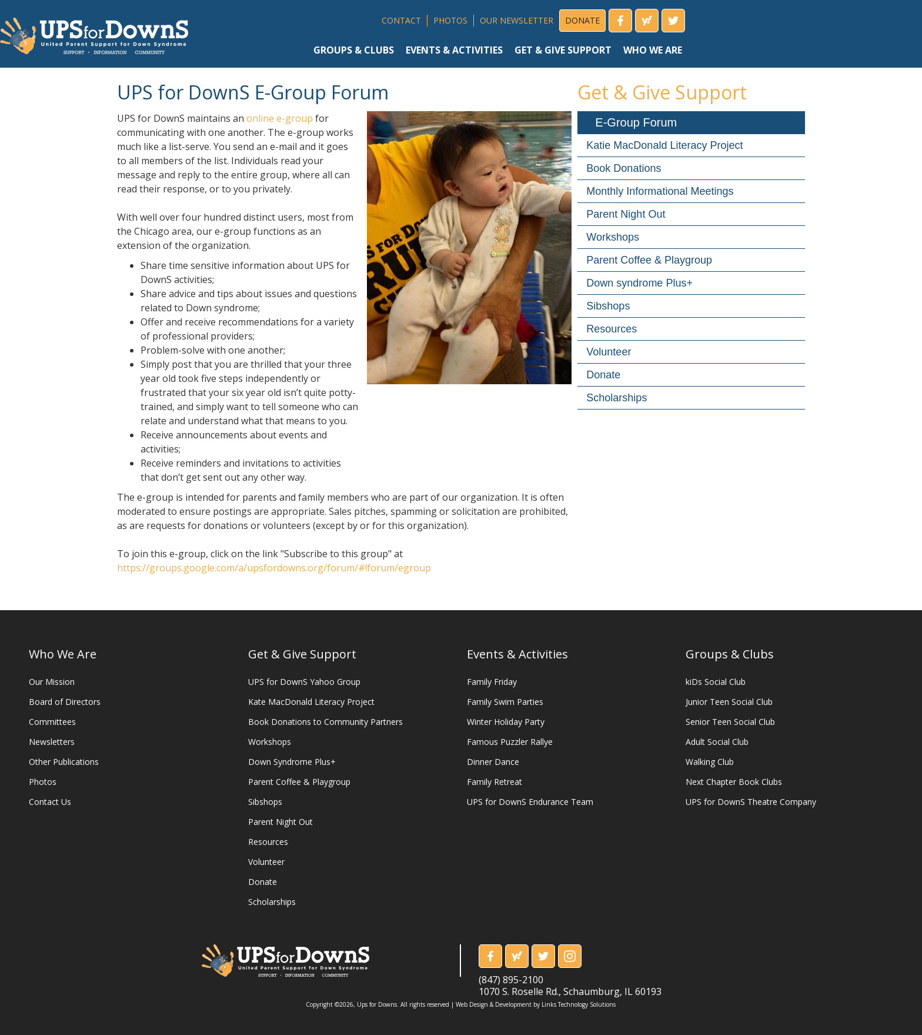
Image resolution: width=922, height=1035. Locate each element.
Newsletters (52, 741)
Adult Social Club (717, 741)
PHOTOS (450, 20)
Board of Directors (65, 701)
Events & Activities (517, 654)
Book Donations (623, 168)
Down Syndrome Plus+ (292, 761)
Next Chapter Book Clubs (734, 781)
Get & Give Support (302, 654)
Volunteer (608, 352)
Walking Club (710, 761)
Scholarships (616, 398)
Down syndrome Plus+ (639, 283)
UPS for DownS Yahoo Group (304, 681)
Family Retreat (494, 781)
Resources (611, 329)
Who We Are (62, 654)
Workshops (612, 237)
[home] (94, 31)
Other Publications (64, 761)
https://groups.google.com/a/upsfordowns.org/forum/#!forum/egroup (274, 567)
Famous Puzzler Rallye (510, 741)
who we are (652, 50)
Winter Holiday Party (505, 721)
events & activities (454, 50)
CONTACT (401, 20)
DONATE (582, 20)
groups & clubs (353, 50)
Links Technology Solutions (579, 1004)
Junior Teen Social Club (729, 701)
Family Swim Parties (505, 701)
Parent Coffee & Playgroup (649, 260)
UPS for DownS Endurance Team (530, 801)
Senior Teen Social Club (730, 721)
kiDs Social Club (716, 681)
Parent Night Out (625, 214)
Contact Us (50, 801)
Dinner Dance (493, 761)
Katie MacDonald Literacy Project (664, 145)
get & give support (563, 50)
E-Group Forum (636, 122)
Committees (52, 721)
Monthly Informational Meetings (659, 191)
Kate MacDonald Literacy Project (311, 701)
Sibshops (608, 306)
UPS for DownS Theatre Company (751, 801)
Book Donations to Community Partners (325, 721)
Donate (603, 375)
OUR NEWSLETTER (516, 20)
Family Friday (492, 681)
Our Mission (52, 681)
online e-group (279, 118)
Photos (42, 781)
